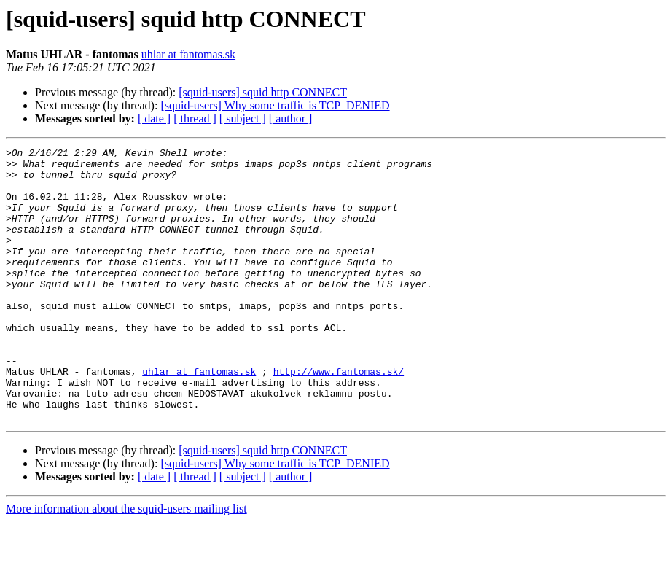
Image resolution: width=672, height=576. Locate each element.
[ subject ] (242, 118)
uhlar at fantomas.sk (188, 54)
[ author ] (291, 118)
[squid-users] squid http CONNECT (263, 92)
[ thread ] (194, 118)
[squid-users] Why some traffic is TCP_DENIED (274, 105)
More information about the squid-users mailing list (126, 563)
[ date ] (154, 118)
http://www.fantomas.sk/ (338, 417)
